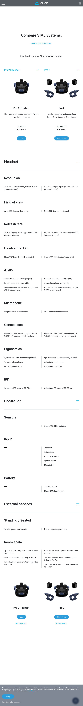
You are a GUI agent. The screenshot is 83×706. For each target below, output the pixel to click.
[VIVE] (41, 3)
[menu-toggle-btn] (3, 3)
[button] (41, 162)
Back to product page (40, 43)
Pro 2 (47, 70)
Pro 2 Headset (11, 70)
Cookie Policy (31, 691)
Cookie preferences (10, 702)
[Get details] (21, 595)
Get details (20, 623)
